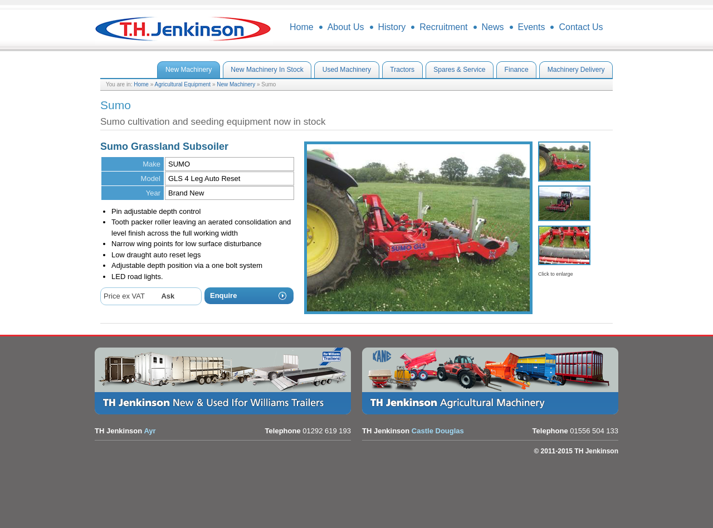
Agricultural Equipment (183, 84)
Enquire (223, 295)
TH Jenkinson (184, 28)
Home (141, 84)
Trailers (225, 381)
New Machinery (236, 84)
